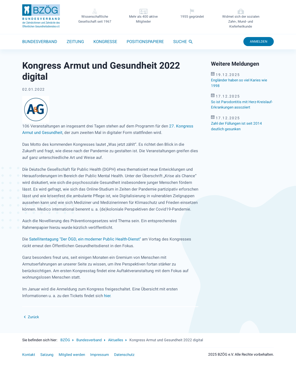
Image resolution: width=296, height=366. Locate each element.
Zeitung (75, 42)
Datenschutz (124, 354)
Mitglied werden (72, 354)
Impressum (99, 354)
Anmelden (258, 41)
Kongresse (105, 42)
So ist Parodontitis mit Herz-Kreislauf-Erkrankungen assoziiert (242, 104)
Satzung (47, 354)
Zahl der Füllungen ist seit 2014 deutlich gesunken (236, 126)
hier (107, 296)
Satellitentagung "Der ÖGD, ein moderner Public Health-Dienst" (85, 239)
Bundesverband (39, 42)
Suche (180, 42)
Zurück (33, 317)
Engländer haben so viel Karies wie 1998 (239, 83)
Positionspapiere (145, 42)
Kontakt (28, 354)
